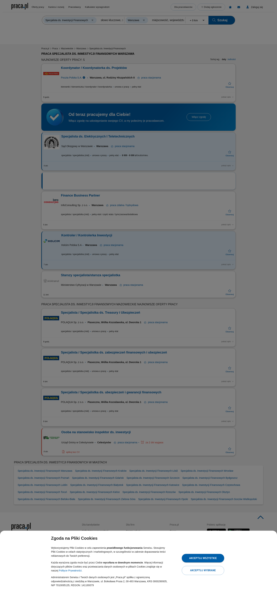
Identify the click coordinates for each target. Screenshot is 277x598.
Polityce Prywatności (70, 570)
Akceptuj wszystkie (203, 558)
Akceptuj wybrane (203, 570)
